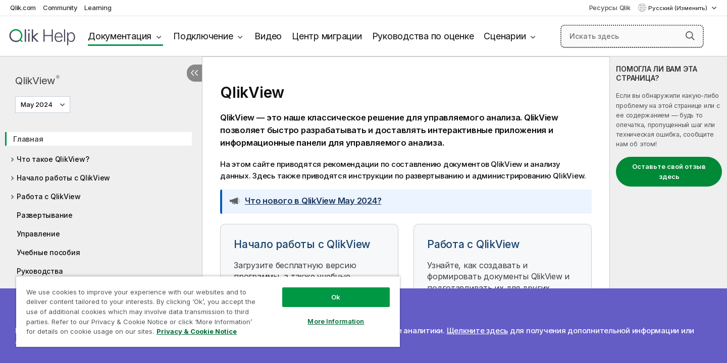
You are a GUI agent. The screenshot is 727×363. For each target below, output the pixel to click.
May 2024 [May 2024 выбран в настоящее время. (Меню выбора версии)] (37, 104)
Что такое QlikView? (53, 159)
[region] (208, 311)
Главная (28, 139)
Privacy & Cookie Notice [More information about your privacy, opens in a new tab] (197, 331)
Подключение (203, 36)
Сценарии (505, 36)
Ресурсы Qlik (610, 8)
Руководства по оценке (423, 36)
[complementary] (668, 209)
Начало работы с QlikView (63, 177)
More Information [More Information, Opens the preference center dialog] (335, 321)
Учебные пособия (48, 252)
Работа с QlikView (49, 196)
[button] (690, 36)
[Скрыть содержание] (194, 73)
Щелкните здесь (477, 330)
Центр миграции (327, 36)
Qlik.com (23, 8)
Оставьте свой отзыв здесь (669, 171)
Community (60, 8)
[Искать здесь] (632, 36)
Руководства (40, 271)
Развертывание (45, 215)
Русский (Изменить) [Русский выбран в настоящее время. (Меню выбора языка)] (678, 8)
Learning (97, 8)
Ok (335, 297)
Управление (38, 233)
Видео (268, 36)
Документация (119, 36)
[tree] (101, 211)
